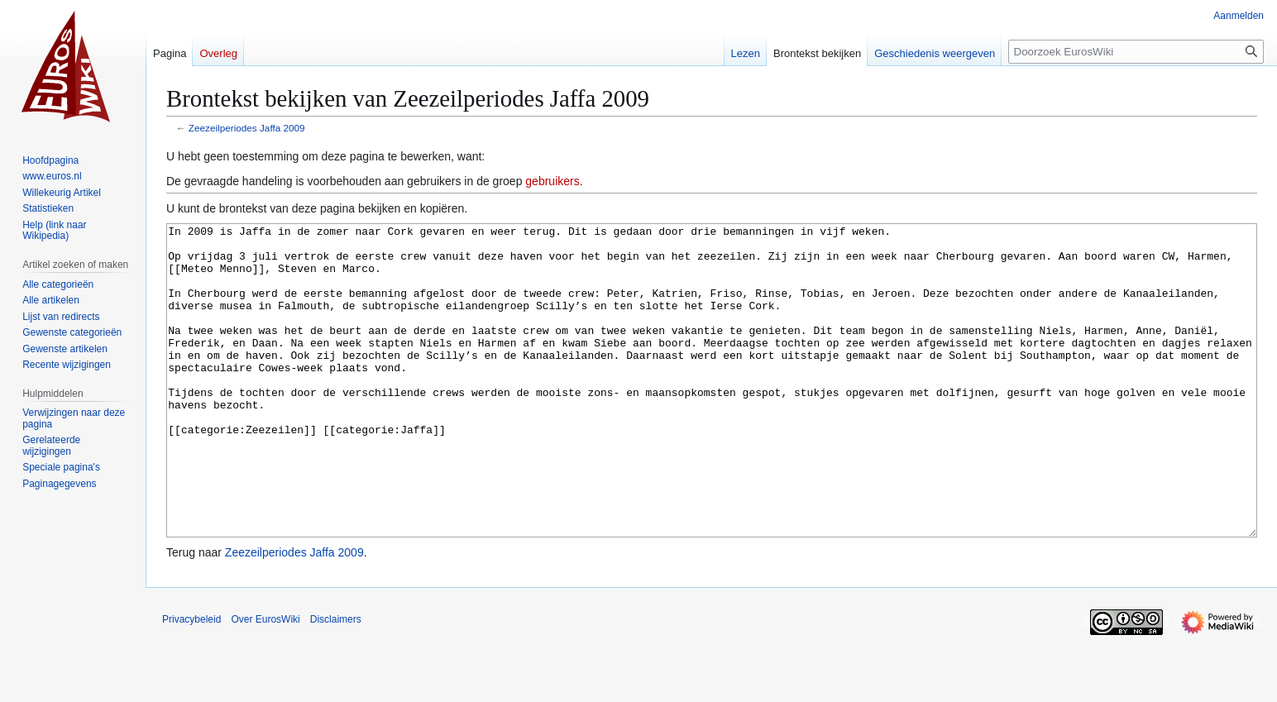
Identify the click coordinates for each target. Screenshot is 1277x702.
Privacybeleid (191, 681)
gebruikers (552, 181)
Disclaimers (335, 681)
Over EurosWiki (265, 681)
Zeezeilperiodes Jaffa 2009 (247, 127)
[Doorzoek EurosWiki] (1136, 52)
